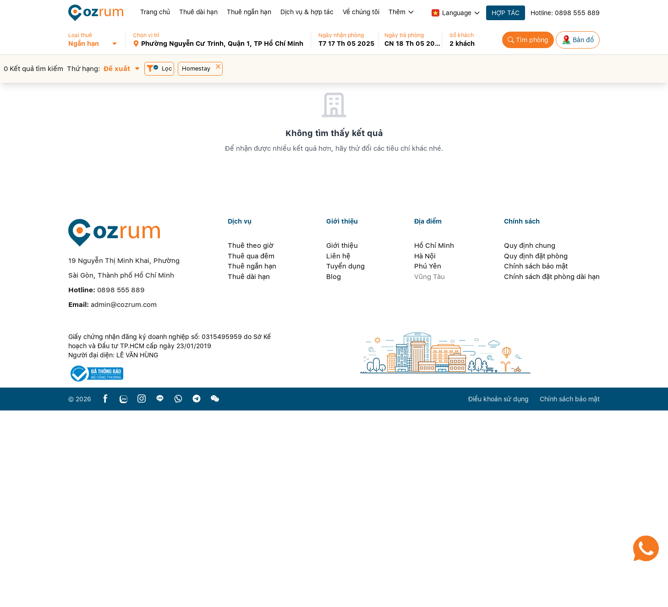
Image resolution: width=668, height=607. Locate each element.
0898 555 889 (577, 12)
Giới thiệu (342, 442)
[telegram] (196, 596)
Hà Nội (425, 452)
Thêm (402, 12)
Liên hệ (338, 452)
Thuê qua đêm (251, 452)
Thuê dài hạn (198, 12)
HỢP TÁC (506, 12)
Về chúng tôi (361, 12)
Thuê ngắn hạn (249, 12)
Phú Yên (427, 463)
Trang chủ (155, 12)
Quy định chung (529, 442)
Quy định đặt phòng (536, 452)
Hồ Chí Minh (434, 442)
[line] (160, 596)
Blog (333, 473)
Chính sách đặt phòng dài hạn (552, 473)
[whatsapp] (178, 596)
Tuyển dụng (345, 463)
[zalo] (123, 596)
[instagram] (141, 596)
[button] (96, 40)
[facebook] (105, 596)
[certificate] (174, 570)
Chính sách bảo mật (536, 463)
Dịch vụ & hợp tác (307, 12)
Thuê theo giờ (251, 442)
